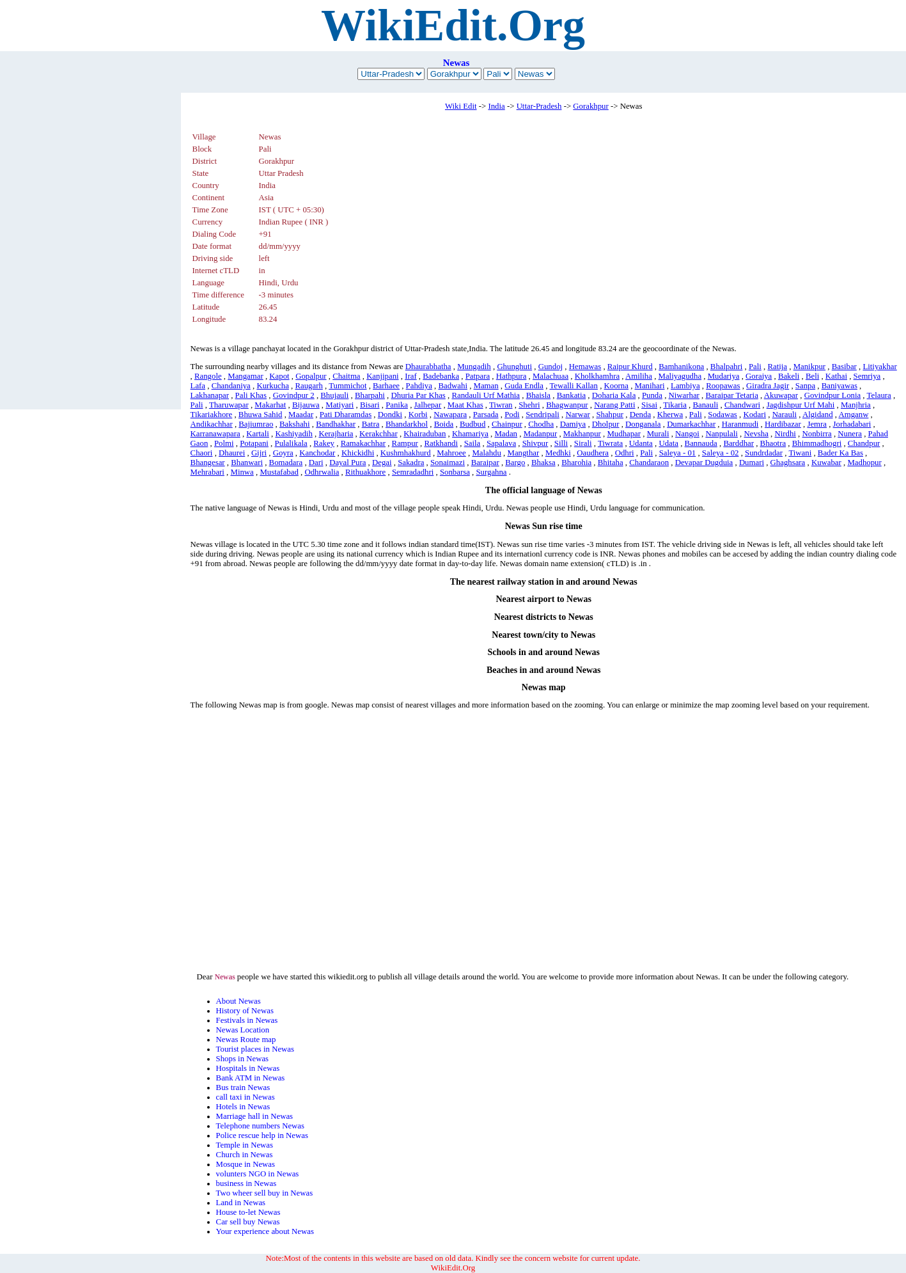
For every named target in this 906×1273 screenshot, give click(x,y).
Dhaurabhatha (428, 366)
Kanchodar (317, 452)
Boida (444, 424)
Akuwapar (781, 395)
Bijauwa (306, 404)
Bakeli (788, 376)
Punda (652, 395)
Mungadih (474, 366)
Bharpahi (370, 395)
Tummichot (347, 385)
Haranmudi (740, 424)
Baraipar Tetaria (731, 395)
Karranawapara (215, 433)
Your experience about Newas (265, 1231)
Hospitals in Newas (248, 1068)
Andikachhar (212, 424)
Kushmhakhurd (405, 452)
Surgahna (491, 472)
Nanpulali (721, 433)
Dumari (751, 462)
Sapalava (501, 443)
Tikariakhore (212, 414)
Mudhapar (624, 433)
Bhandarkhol (407, 424)
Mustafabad (279, 472)
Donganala (642, 424)
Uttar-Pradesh (539, 106)
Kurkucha (272, 385)
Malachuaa (550, 376)
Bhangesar (208, 462)
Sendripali (542, 414)
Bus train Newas (243, 1087)
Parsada (486, 414)
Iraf (410, 376)
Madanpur (541, 433)
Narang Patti (614, 404)
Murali (658, 433)
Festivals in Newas (247, 1020)
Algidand (817, 414)
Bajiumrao (255, 424)
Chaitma (346, 376)
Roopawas (723, 385)
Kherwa (670, 414)
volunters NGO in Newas (257, 1173)
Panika (397, 404)
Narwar (577, 414)
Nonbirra (817, 433)
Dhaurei (232, 452)
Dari (316, 462)
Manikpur (809, 366)
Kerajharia (335, 433)
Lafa (198, 385)
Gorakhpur (590, 106)
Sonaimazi (447, 462)
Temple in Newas (244, 1145)
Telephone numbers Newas (260, 1125)
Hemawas (585, 366)
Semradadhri (412, 472)
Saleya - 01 (677, 452)
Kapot (279, 376)
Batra (371, 424)
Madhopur (864, 462)
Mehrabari (207, 472)
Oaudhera (593, 452)
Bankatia (571, 395)
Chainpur (507, 424)
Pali (755, 366)
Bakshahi (294, 424)
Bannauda (701, 443)
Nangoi (687, 433)
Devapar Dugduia (704, 462)
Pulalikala (291, 443)
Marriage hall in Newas (254, 1116)
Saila (472, 443)
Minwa (242, 472)
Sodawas (722, 414)
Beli (812, 376)
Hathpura (511, 376)
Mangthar (524, 452)
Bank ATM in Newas (250, 1077)
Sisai (649, 404)
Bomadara (286, 462)
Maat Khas (465, 404)
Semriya (867, 376)
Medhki (558, 452)
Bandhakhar (335, 424)
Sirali (583, 443)
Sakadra (411, 462)
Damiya (573, 424)
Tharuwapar (229, 404)
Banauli (705, 404)
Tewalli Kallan (573, 385)
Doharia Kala (614, 395)
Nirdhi (784, 433)
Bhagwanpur (567, 404)
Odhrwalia (321, 472)
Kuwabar (826, 462)
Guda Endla (523, 385)
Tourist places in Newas (255, 1049)
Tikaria (675, 404)
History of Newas (245, 1010)
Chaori (202, 452)
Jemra (817, 424)
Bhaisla (538, 395)
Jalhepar (428, 404)
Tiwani (799, 452)
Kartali (257, 433)
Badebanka (441, 376)
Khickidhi (357, 452)
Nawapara (450, 414)
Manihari (650, 385)
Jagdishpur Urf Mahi (801, 404)
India (496, 106)
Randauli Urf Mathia (485, 395)
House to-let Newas (248, 1212)
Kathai (836, 376)
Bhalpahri (726, 366)
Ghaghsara (788, 462)
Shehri (529, 404)
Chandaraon (649, 462)
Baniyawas (839, 385)
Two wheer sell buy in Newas (264, 1193)
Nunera (850, 433)
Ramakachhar (363, 443)
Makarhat (270, 404)
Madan (505, 433)
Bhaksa (543, 462)
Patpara (477, 376)
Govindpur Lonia (832, 395)
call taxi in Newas (245, 1097)
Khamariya (470, 433)
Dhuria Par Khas (418, 395)
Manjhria (856, 404)
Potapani (254, 443)
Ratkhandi (441, 443)
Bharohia (576, 462)
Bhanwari (247, 462)
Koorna (616, 385)
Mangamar (245, 376)
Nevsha (756, 433)
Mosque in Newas (245, 1164)
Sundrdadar (764, 452)
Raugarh (308, 385)
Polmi (224, 443)
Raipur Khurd (630, 366)
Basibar (844, 366)
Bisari (370, 404)
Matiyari (339, 404)
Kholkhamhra (597, 376)
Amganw (853, 414)
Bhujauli (334, 395)
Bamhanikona (681, 366)
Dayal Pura (347, 462)
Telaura (879, 395)
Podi (511, 414)
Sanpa (805, 385)
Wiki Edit (461, 106)
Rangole (208, 376)
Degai (382, 462)
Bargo (515, 462)
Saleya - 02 (720, 452)
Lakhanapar (210, 395)
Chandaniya (231, 385)
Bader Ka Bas (840, 452)
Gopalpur (310, 376)
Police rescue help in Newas (262, 1135)
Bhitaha (610, 462)
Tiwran (501, 404)
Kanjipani (382, 376)
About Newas (238, 1001)
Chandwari (742, 404)
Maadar (300, 414)
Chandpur (864, 443)
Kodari (754, 414)
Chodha (541, 424)
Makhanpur (582, 433)
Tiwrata (610, 443)
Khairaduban (424, 433)
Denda (640, 414)
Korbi (418, 414)
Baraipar (485, 462)
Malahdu (486, 452)
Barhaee (386, 385)
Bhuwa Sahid (260, 414)
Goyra (283, 452)
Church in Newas (244, 1154)
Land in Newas (240, 1202)
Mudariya (724, 376)
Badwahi (452, 385)
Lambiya (685, 385)
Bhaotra (773, 443)
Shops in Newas (242, 1058)
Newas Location (243, 1029)
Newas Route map (246, 1039)
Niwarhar (684, 395)
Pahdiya (419, 385)
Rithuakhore (365, 472)
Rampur (405, 443)
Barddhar (738, 443)
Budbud (473, 424)
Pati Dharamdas (345, 414)
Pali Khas (251, 395)
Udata (668, 443)
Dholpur (606, 424)
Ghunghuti (514, 366)
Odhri (624, 452)
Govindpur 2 (294, 395)
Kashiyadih (294, 433)
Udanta (641, 443)
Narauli (784, 414)
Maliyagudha (680, 376)
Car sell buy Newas (248, 1221)
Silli (561, 443)
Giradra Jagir (767, 385)
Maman (486, 385)
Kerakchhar (378, 433)
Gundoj (550, 366)
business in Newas (246, 1183)
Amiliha (638, 376)
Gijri (259, 452)
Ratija (777, 366)
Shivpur (535, 443)
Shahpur (609, 414)
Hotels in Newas (243, 1106)
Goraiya (759, 376)
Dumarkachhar (691, 424)
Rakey (323, 443)
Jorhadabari (852, 424)
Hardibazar (783, 424)
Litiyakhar (879, 366)
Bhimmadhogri (817, 443)
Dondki (390, 414)
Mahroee (451, 452)
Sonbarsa (455, 472)
